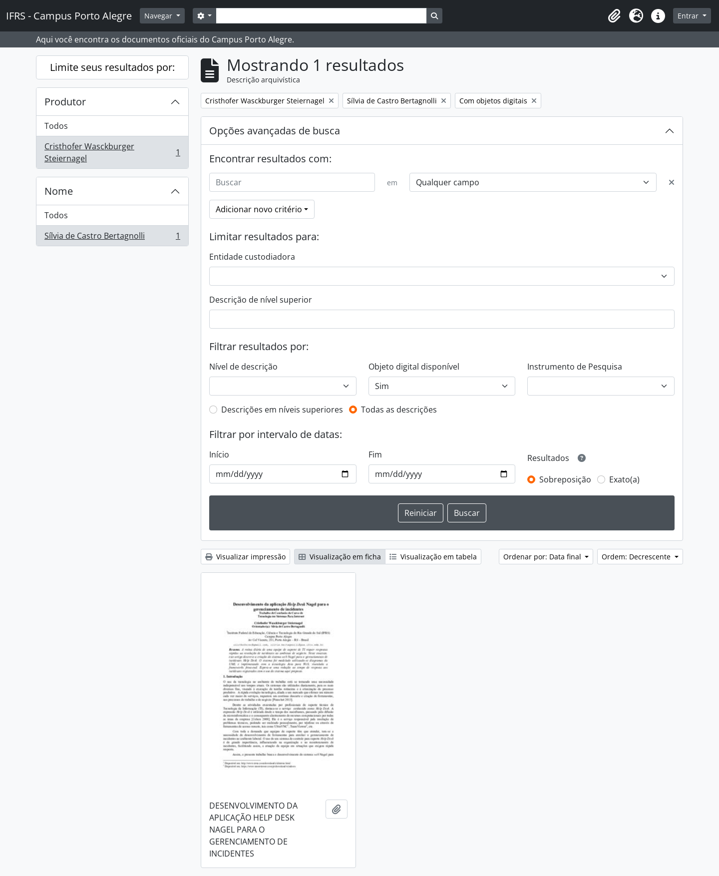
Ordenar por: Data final (543, 556)
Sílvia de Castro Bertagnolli (112, 238)
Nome (58, 191)
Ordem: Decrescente (637, 556)
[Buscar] (292, 182)
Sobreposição (565, 479)
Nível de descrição (243, 366)
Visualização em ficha (340, 556)
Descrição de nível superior (260, 299)
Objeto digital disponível (413, 366)
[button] (614, 16)
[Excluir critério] (672, 182)
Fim (375, 454)
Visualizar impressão (245, 556)
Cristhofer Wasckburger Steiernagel (112, 152)
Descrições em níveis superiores (282, 409)
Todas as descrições (399, 409)
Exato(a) (624, 479)
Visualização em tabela (433, 556)
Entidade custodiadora (252, 256)
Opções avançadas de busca (274, 130)
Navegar (159, 15)
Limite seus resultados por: (112, 67)
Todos (56, 125)
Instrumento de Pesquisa (574, 366)
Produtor (65, 101)
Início (219, 454)
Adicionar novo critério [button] (259, 209)
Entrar (689, 15)
